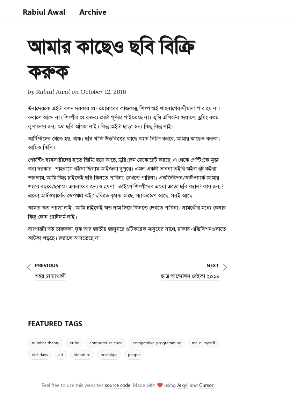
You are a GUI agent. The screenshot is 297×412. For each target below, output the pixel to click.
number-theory (45, 342)
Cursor (206, 385)
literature (82, 354)
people (134, 354)
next (190, 271)
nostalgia (109, 354)
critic (74, 342)
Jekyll (182, 385)
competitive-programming (157, 342)
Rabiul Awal (44, 11)
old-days (40, 354)
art (60, 354)
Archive (93, 11)
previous (50, 271)
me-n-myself (203, 342)
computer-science (105, 342)
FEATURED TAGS (55, 323)
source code (117, 385)
